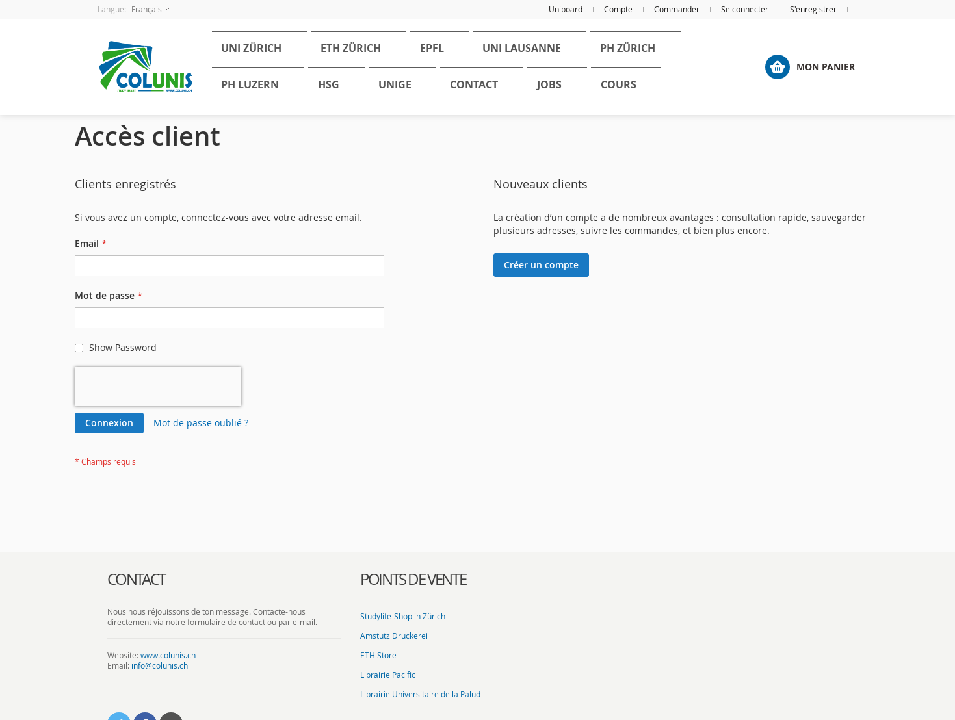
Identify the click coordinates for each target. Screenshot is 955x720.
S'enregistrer (813, 9)
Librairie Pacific (387, 674)
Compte (618, 9)
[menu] (468, 67)
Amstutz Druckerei (394, 635)
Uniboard (565, 9)
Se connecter (744, 9)
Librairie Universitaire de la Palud (420, 694)
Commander (677, 9)
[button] (133, 9)
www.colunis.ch (168, 655)
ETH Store (378, 655)
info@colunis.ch (159, 665)
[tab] (224, 580)
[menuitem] (243, 52)
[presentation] (158, 386)
